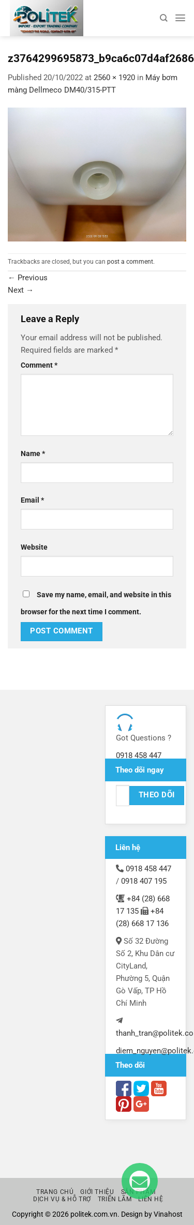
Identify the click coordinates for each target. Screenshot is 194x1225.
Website (34, 547)
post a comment (130, 261)
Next (21, 290)
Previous (28, 277)
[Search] (163, 17)
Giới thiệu (97, 1192)
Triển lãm (114, 1199)
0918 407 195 (144, 881)
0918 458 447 (138, 755)
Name (33, 453)
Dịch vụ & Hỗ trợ (62, 1199)
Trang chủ (54, 1192)
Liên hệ (150, 1199)
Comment (39, 365)
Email (32, 500)
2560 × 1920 (114, 77)
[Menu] (180, 18)
